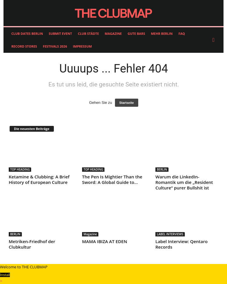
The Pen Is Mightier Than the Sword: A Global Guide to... (112, 179)
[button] (214, 40)
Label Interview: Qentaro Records (181, 244)
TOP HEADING (20, 169)
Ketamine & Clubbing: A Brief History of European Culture (39, 179)
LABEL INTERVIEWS (170, 234)
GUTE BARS (136, 33)
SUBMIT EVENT (60, 33)
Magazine (90, 234)
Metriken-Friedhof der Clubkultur (32, 244)
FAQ (181, 33)
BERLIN (162, 169)
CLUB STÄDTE (88, 33)
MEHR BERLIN (162, 33)
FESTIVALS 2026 (55, 46)
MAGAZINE (113, 33)
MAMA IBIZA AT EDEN (104, 241)
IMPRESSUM (82, 46)
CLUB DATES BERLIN (27, 33)
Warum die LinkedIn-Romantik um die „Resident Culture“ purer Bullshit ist (184, 182)
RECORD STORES (24, 46)
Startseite (126, 102)
